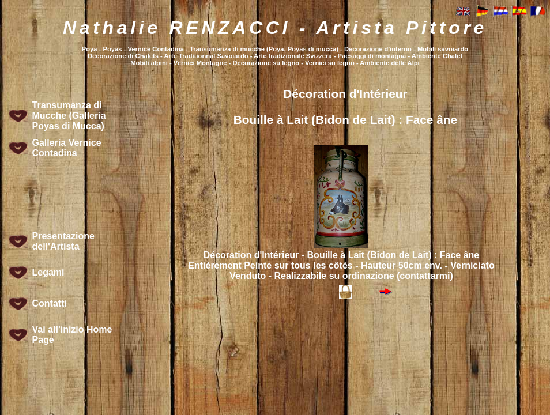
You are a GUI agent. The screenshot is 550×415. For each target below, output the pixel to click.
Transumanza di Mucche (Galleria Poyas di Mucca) (69, 115)
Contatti (49, 303)
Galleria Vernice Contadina (66, 148)
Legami (48, 272)
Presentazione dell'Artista (63, 241)
